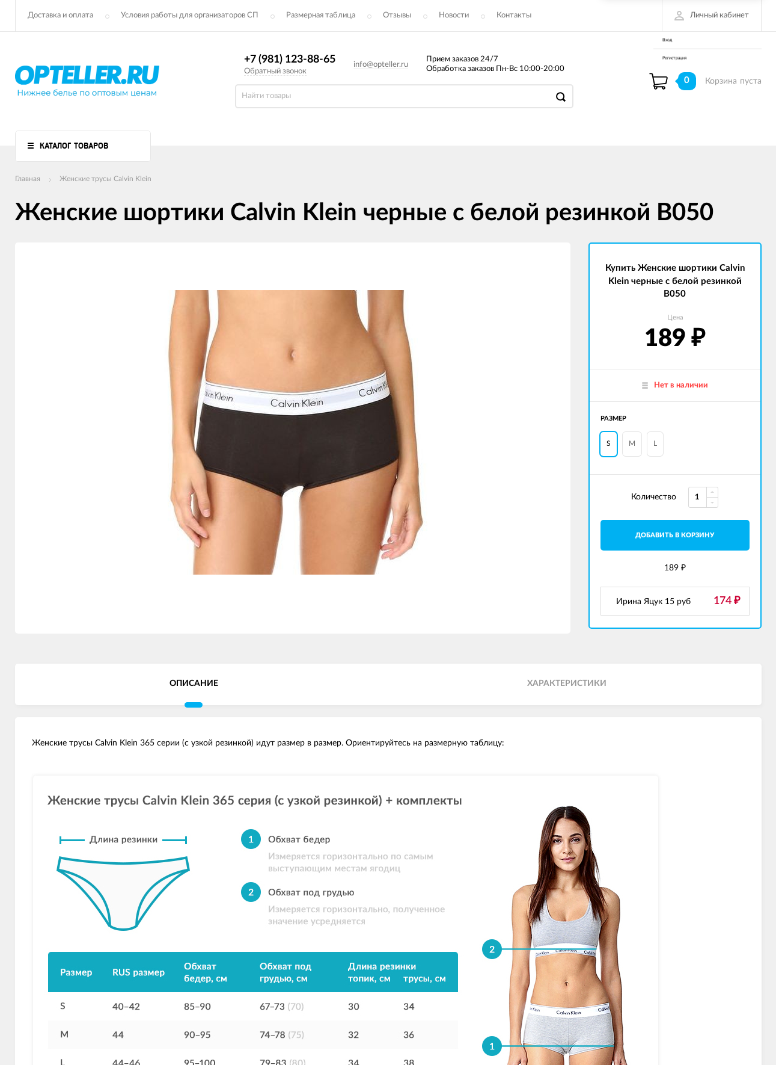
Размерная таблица (320, 15)
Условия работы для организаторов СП (189, 15)
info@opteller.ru (380, 65)
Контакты (513, 15)
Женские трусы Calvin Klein (105, 178)
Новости (454, 15)
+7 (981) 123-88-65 (289, 59)
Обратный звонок (275, 71)
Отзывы (397, 15)
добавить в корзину (674, 535)
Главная (27, 178)
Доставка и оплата (60, 15)
